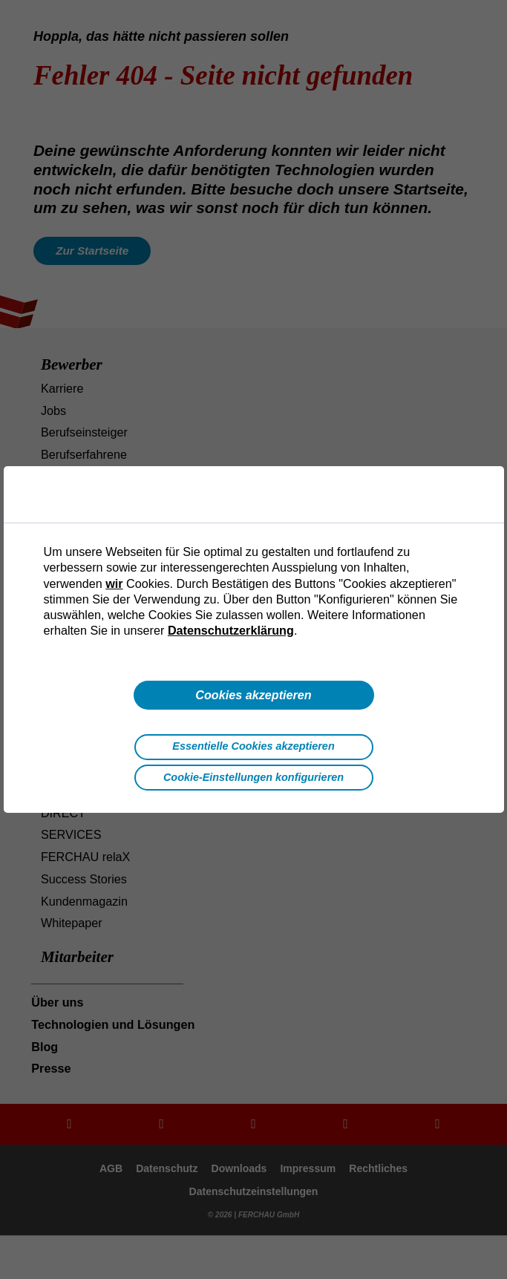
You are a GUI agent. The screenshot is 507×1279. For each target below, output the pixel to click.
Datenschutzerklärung (231, 630)
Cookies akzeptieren (253, 694)
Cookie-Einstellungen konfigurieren (253, 777)
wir (113, 583)
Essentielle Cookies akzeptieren (253, 746)
